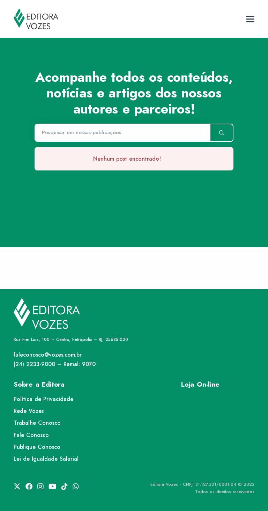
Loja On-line (200, 384)
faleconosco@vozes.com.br (48, 355)
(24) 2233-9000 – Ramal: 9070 (55, 364)
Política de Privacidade (43, 399)
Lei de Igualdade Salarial (46, 459)
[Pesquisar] (122, 133)
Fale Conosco (31, 435)
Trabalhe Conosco (37, 423)
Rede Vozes (29, 411)
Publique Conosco (37, 447)
